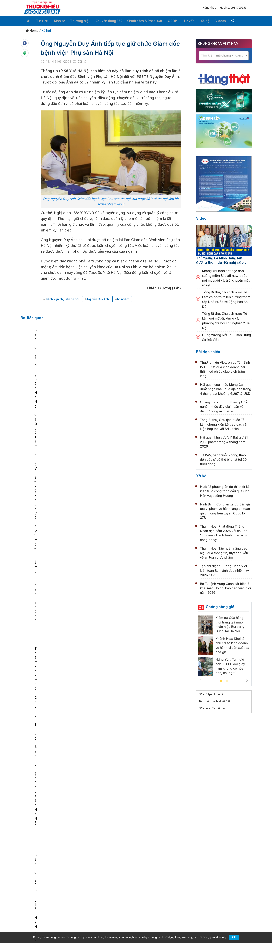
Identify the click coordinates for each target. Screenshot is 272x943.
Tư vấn (182, 20)
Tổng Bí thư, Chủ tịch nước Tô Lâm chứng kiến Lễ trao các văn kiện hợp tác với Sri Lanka (224, 423)
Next (247, 679)
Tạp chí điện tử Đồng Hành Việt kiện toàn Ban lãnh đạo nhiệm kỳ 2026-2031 (224, 569)
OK (234, 937)
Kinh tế (56, 20)
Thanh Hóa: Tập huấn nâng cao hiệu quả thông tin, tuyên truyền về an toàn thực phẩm (224, 552)
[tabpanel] (66, 366)
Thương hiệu (77, 20)
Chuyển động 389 (105, 20)
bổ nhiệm (123, 298)
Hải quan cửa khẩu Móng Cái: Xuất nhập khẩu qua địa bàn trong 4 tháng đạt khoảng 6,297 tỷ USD (225, 388)
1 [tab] (221, 680)
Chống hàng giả (220, 606)
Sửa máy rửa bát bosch (213, 707)
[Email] (42, 902)
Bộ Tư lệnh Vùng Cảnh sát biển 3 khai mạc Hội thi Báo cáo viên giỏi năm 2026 (225, 587)
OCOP (167, 20)
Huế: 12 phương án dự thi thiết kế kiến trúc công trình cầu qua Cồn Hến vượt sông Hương (225, 490)
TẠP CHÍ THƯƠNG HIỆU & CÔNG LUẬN (134, 930)
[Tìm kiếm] (224, 20)
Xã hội (198, 20)
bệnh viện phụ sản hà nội (62, 298)
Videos (212, 20)
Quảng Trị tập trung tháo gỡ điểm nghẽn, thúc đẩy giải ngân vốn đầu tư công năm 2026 (225, 405)
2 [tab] (227, 680)
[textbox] (224, 54)
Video (201, 217)
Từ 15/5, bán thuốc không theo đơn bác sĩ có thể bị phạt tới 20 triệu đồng (223, 458)
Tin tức (40, 20)
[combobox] (224, 54)
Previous (200, 679)
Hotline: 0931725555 (233, 7)
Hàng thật (209, 7)
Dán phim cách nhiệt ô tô (215, 700)
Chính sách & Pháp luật (140, 20)
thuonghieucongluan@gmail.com (110, 895)
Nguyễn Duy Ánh (98, 298)
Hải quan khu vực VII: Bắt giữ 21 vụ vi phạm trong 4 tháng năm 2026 (224, 441)
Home (32, 30)
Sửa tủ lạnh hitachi (211, 693)
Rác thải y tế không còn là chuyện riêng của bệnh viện (131, 730)
